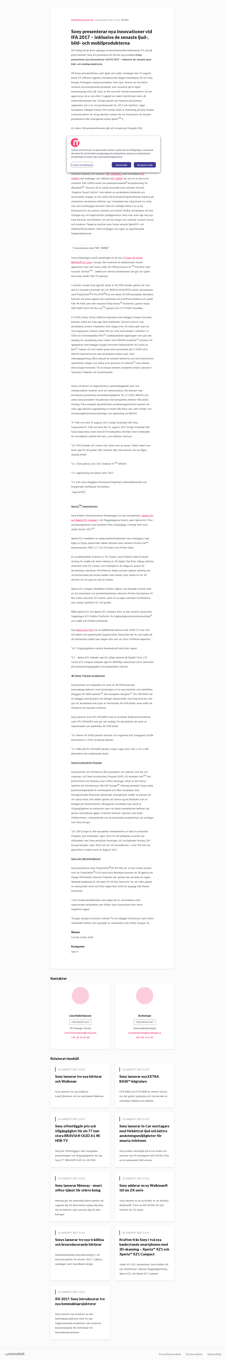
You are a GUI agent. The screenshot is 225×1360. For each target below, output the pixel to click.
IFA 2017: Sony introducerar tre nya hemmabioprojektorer (80, 1301)
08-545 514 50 (144, 1037)
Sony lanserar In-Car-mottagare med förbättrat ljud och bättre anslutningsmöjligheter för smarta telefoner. (144, 1133)
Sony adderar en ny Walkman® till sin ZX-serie (143, 1187)
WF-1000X (117, 178)
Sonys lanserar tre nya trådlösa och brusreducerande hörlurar (79, 1242)
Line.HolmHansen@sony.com (80, 1032)
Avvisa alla (121, 165)
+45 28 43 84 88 (80, 1037)
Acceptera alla (145, 165)
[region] (113, 154)
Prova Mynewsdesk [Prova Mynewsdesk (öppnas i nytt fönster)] (170, 1354)
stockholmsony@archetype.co (144, 1032)
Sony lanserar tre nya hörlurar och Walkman (78, 1078)
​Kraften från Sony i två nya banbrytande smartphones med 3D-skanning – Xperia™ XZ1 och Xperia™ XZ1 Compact (144, 1247)
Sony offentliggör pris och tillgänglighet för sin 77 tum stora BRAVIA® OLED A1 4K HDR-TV (77, 1133)
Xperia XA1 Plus (84, 630)
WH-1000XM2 (114, 174)
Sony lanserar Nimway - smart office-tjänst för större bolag (78, 1187)
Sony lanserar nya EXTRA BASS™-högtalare (139, 1078)
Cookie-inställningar (82, 164)
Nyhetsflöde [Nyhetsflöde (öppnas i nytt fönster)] (214, 1354)
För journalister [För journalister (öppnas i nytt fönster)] (194, 1354)
